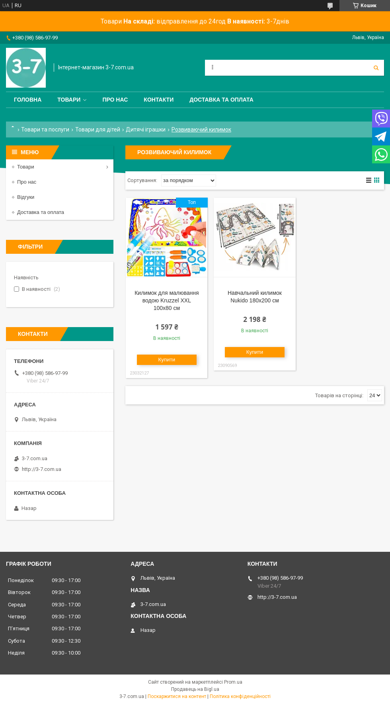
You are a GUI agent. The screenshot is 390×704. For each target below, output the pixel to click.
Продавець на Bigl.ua (195, 689)
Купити (167, 360)
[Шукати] (376, 68)
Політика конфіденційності (240, 696)
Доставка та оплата (221, 99)
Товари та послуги (45, 129)
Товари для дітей (97, 129)
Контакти (159, 99)
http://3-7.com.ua (41, 469)
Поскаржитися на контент (177, 696)
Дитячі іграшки (146, 129)
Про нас (115, 99)
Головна (27, 99)
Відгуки (25, 197)
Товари (68, 99)
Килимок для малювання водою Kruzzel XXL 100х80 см (167, 300)
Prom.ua (233, 682)
